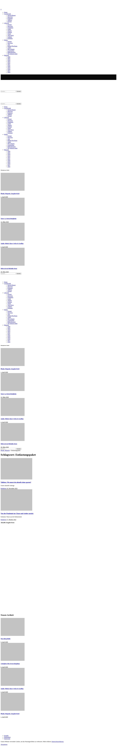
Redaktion (3, 488)
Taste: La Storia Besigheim (8, 218)
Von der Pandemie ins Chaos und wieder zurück (17, 513)
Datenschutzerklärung (58, 741)
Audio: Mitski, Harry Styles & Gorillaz (12, 243)
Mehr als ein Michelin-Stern (9, 268)
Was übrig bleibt (5, 638)
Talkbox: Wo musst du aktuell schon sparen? (16, 482)
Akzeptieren (4, 744)
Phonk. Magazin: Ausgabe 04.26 (10, 193)
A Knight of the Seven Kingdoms (10, 663)
